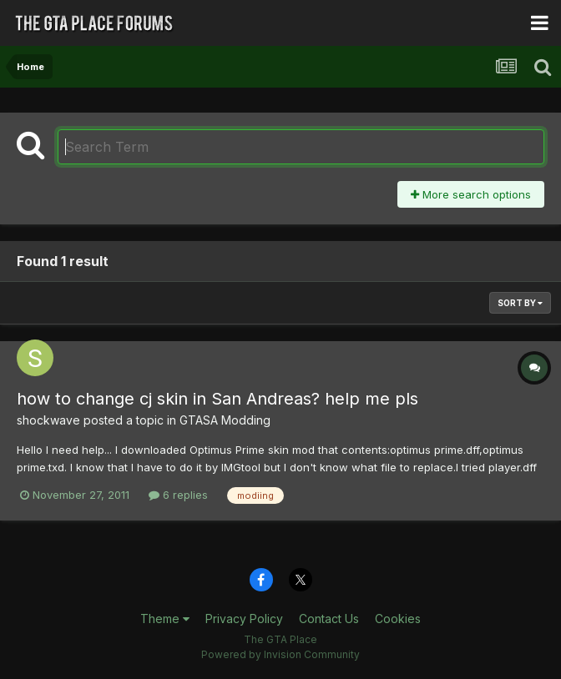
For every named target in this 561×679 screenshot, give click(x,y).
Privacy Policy (244, 618)
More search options (471, 194)
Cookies (398, 618)
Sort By (520, 303)
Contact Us (329, 618)
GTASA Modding (224, 420)
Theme (165, 618)
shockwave (48, 420)
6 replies (178, 494)
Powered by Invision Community (280, 654)
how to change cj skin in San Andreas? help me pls (217, 399)
